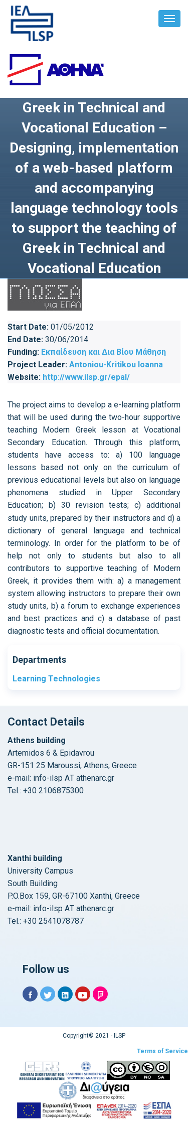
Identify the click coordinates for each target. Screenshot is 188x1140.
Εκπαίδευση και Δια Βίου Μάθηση (103, 352)
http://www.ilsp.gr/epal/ (86, 377)
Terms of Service (162, 1051)
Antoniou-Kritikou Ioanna (116, 364)
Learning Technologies (56, 678)
